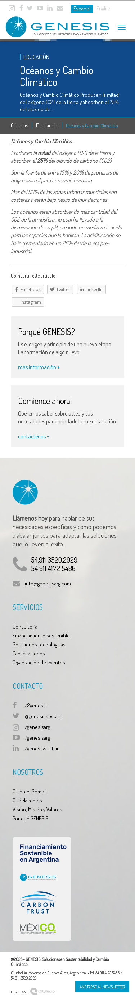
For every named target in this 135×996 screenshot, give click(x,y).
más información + (39, 367)
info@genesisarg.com (48, 583)
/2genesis (36, 705)
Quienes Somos (30, 791)
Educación (47, 125)
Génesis (19, 125)
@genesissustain (43, 716)
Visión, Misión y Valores (37, 809)
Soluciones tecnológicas (39, 644)
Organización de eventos (39, 662)
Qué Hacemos (27, 800)
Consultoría (25, 626)
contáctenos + (33, 436)
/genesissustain (42, 748)
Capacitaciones (29, 653)
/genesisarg (37, 727)
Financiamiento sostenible (41, 635)
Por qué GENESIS (30, 818)
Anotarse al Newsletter (102, 987)
